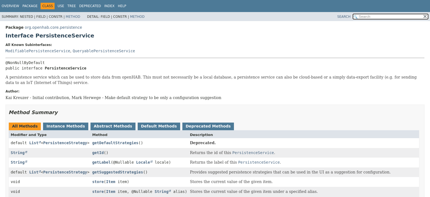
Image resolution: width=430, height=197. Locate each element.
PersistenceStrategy (65, 143)
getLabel (101, 162)
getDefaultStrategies (115, 143)
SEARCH (344, 17)
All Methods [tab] (25, 126)
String (18, 152)
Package (30, 6)
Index (109, 6)
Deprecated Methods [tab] (208, 126)
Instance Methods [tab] (65, 126)
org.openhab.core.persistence (53, 27)
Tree (71, 6)
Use (61, 6)
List (33, 143)
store (98, 181)
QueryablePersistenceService (104, 51)
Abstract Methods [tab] (113, 126)
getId (98, 152)
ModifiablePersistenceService (37, 51)
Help (122, 6)
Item (110, 181)
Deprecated (90, 6)
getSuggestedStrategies (117, 172)
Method (73, 17)
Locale (143, 162)
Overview (10, 6)
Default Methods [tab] (159, 126)
